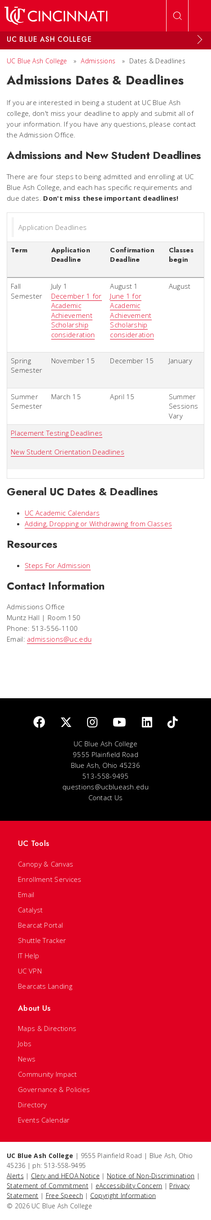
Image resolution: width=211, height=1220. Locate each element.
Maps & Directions (47, 1028)
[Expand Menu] (200, 39)
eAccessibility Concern (129, 1185)
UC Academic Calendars (62, 512)
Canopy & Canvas (46, 863)
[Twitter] (66, 722)
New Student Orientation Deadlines (67, 451)
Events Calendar (44, 1119)
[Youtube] (119, 722)
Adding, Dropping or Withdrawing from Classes (98, 523)
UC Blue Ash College (37, 61)
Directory (32, 1104)
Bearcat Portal (40, 925)
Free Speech (64, 1195)
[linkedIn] (147, 722)
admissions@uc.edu (59, 638)
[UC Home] (56, 15)
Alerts (15, 1176)
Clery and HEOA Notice (65, 1176)
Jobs (24, 1043)
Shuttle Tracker (42, 940)
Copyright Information (123, 1195)
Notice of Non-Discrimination (150, 1176)
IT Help (28, 955)
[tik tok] (172, 722)
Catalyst (30, 909)
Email (26, 894)
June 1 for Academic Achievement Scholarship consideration (132, 315)
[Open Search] (177, 15)
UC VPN (30, 970)
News (26, 1058)
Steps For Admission (58, 565)
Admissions (98, 61)
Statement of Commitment (47, 1185)
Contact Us (105, 797)
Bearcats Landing (45, 986)
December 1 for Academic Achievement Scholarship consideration (76, 315)
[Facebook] (39, 722)
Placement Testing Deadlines (56, 432)
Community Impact (47, 1074)
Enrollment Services (50, 879)
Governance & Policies (54, 1089)
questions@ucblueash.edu (105, 786)
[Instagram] (92, 722)
